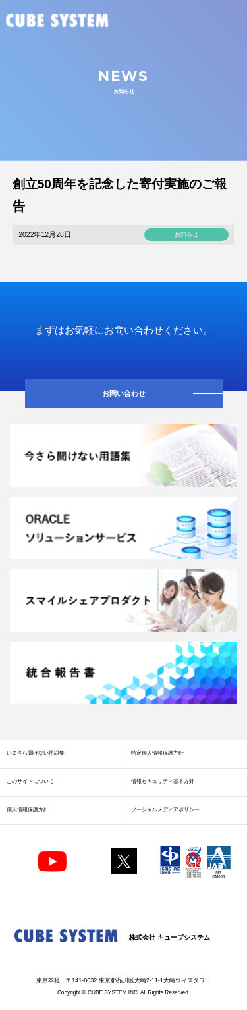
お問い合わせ (124, 393)
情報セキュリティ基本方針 (162, 781)
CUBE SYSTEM (57, 21)
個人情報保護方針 (28, 810)
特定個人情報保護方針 (157, 753)
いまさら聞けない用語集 (36, 753)
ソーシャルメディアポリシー (165, 810)
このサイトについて (30, 781)
